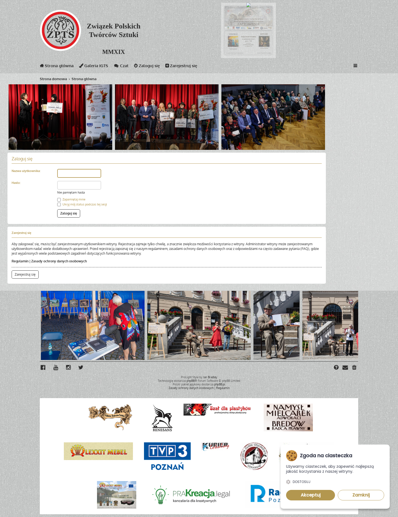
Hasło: (16, 183)
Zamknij (361, 495)
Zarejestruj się (181, 66)
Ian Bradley (210, 377)
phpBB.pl (219, 384)
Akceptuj (311, 495)
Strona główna (57, 66)
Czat (121, 66)
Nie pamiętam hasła (71, 192)
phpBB (191, 380)
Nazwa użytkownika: (26, 171)
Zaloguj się (147, 66)
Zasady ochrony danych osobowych (59, 261)
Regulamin (20, 261)
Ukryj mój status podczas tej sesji (82, 204)
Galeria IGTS (93, 66)
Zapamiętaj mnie (71, 199)
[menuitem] (354, 368)
